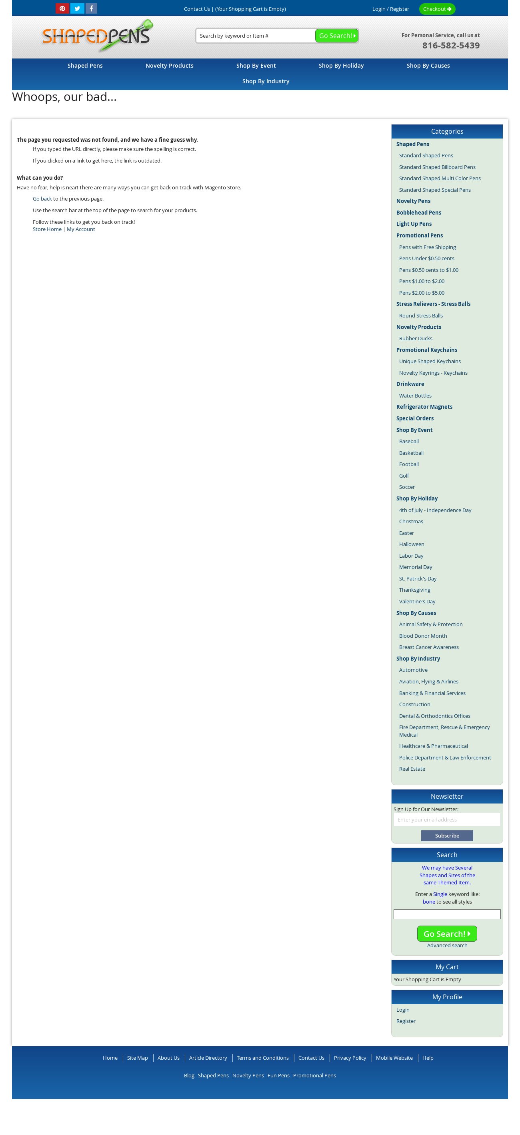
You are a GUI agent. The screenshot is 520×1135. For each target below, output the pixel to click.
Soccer (407, 486)
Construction (414, 704)
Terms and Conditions (263, 1057)
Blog (189, 1075)
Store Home (47, 229)
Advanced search (447, 945)
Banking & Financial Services (432, 693)
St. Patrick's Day (418, 578)
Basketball (411, 452)
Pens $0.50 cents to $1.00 (428, 269)
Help (428, 1057)
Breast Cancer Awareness (429, 647)
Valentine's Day (417, 601)
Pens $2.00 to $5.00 (421, 292)
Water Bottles (415, 395)
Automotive (413, 669)
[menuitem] (85, 65)
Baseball (409, 441)
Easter (406, 532)
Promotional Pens (314, 1075)
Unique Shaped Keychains (430, 361)
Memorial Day (415, 567)
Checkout (437, 8)
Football (409, 464)
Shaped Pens (213, 1075)
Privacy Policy (350, 1057)
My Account (81, 229)
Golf (404, 475)
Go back (42, 198)
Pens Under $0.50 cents (426, 258)
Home (110, 1057)
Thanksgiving (414, 589)
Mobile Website (394, 1057)
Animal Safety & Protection (431, 624)
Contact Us (311, 1057)
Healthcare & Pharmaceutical (433, 745)
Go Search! (447, 933)
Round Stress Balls (421, 315)
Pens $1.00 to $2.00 (421, 281)
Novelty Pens (248, 1075)
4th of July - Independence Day (435, 510)
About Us (169, 1057)
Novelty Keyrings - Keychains (433, 372)
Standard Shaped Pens (426, 155)
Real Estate (412, 768)
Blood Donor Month (423, 635)
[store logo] (94, 36)
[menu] (260, 74)
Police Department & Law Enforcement (445, 757)
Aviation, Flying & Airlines (428, 681)
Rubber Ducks (415, 338)
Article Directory (208, 1057)
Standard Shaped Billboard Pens (437, 167)
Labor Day (411, 555)
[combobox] (277, 36)
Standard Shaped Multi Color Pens (440, 178)
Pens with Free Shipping (427, 247)
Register (399, 8)
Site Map (137, 1057)
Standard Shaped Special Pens (435, 189)
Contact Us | (199, 8)
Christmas (411, 521)
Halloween (411, 544)
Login (379, 8)
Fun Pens (279, 1075)
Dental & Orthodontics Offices (434, 715)
